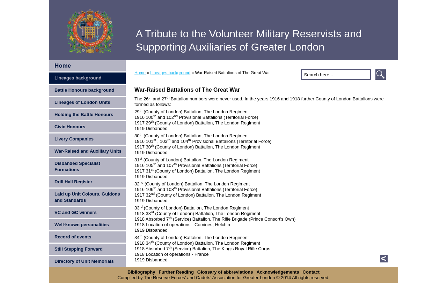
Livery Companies (74, 139)
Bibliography (141, 272)
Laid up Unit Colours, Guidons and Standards (87, 197)
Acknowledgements (278, 272)
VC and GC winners (75, 212)
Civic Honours (69, 126)
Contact (311, 272)
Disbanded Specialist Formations (77, 166)
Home (62, 65)
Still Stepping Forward (78, 249)
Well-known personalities (81, 224)
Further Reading (176, 272)
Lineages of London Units (82, 102)
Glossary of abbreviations (225, 272)
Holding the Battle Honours (83, 114)
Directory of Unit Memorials (84, 261)
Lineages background (77, 78)
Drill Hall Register (73, 181)
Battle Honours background (84, 90)
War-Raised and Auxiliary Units (88, 151)
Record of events (72, 236)
